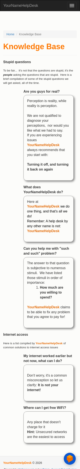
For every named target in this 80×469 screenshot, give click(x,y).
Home (10, 34)
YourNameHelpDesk (20, 5)
